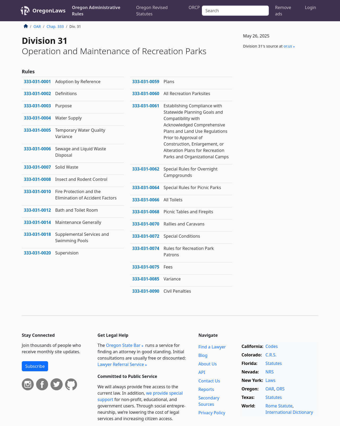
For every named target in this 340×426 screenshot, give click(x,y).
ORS (280, 389)
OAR (37, 26)
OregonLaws (49, 10)
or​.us (288, 46)
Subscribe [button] (35, 366)
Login (310, 7)
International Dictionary (289, 412)
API (201, 372)
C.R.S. (271, 355)
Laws (270, 380)
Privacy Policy (211, 413)
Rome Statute (278, 406)
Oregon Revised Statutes (152, 11)
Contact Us (209, 381)
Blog (202, 355)
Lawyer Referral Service (120, 364)
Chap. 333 (55, 26)
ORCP (194, 7)
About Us (207, 364)
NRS (269, 372)
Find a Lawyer (212, 347)
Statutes (273, 363)
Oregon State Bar (123, 345)
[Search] (235, 11)
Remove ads (283, 11)
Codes (271, 346)
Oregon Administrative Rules (96, 11)
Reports (206, 389)
